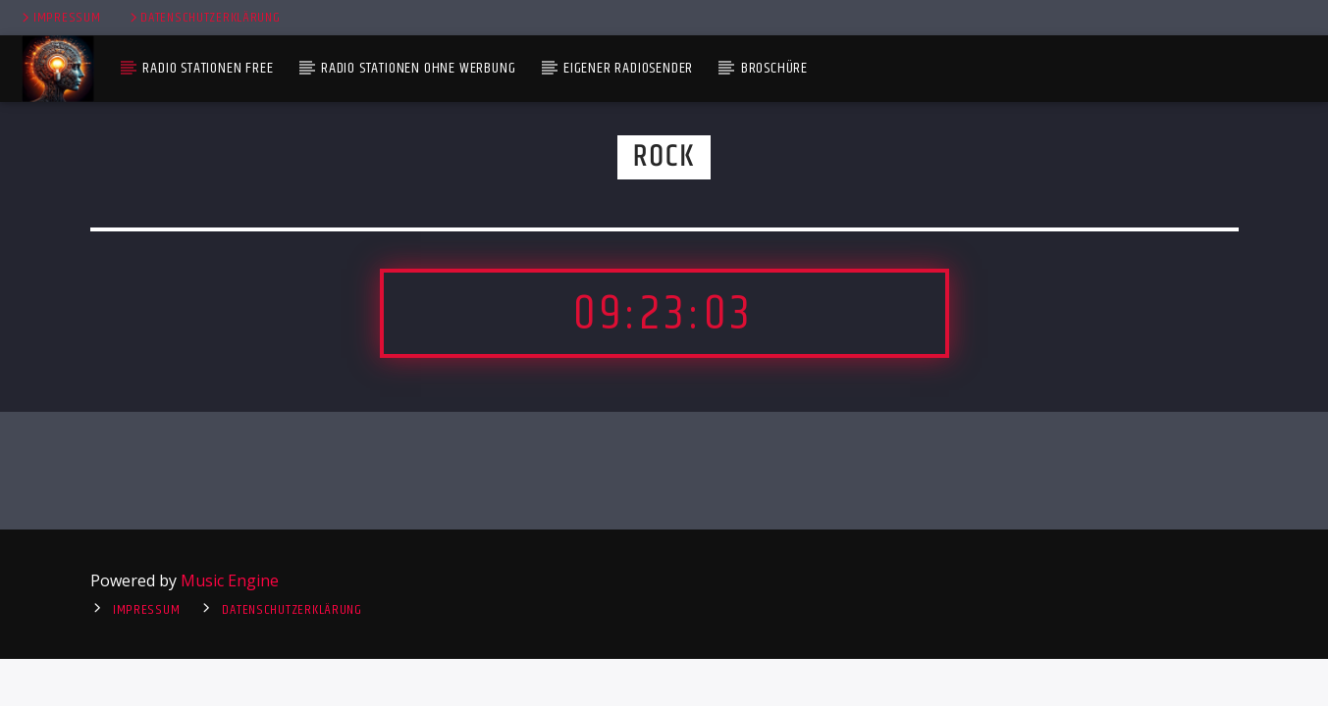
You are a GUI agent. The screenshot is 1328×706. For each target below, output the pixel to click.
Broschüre (774, 68)
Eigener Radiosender (628, 68)
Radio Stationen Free (207, 68)
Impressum (59, 17)
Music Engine (230, 580)
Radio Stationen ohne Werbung (418, 68)
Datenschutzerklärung (204, 17)
